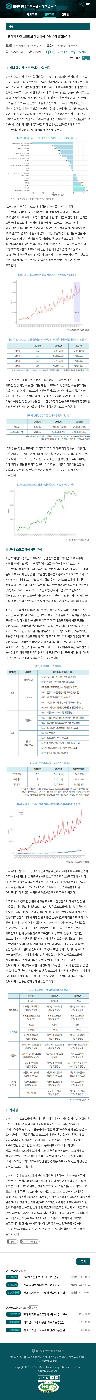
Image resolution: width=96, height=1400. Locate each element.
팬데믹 (13, 1241)
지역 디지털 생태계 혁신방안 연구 (41, 1285)
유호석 (50, 45)
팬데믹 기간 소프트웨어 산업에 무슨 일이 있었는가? (45, 1293)
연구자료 (49, 14)
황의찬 (9, 45)
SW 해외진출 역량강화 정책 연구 (40, 1277)
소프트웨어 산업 (30, 1241)
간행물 (65, 14)
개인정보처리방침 (48, 1361)
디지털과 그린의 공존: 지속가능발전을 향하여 (43, 1322)
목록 (83, 1261)
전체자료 (32, 14)
